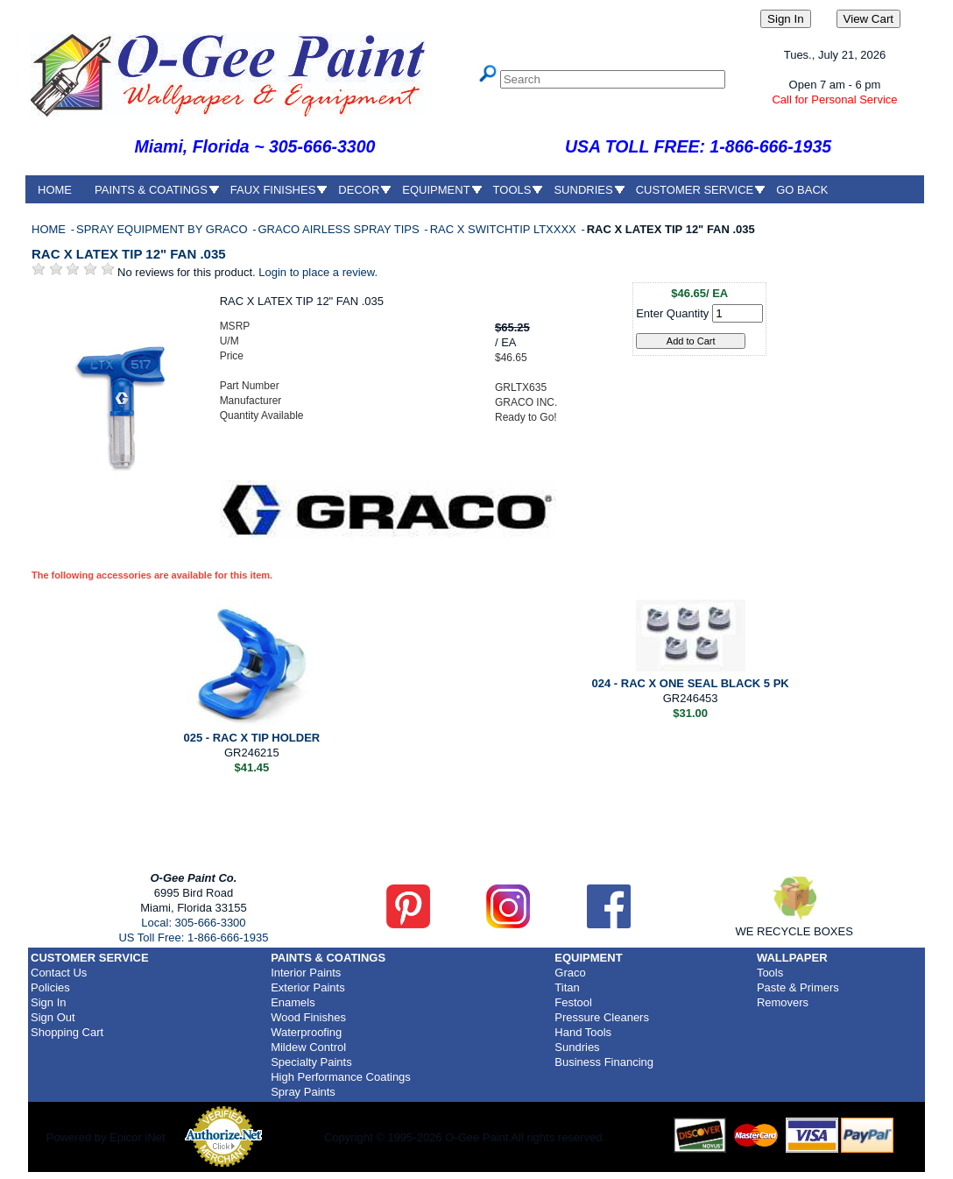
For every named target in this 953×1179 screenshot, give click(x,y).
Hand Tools (582, 1032)
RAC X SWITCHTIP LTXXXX (505, 229)
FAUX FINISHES (273, 189)
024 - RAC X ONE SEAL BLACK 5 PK (690, 683)
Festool (573, 1002)
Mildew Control (308, 1047)
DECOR (358, 189)
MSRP (235, 326)
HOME (55, 189)
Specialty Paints (311, 1062)
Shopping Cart (67, 1032)
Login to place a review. (318, 272)
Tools (770, 972)
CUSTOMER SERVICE (695, 189)
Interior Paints (306, 972)
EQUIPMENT (435, 189)
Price (232, 356)
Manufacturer (251, 400)
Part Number (249, 386)
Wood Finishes (308, 1017)
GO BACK (802, 189)
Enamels (293, 1002)
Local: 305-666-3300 (193, 922)
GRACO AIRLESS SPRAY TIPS (340, 229)
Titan (566, 987)
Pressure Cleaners (601, 1017)
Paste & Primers (798, 987)
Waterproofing (306, 1032)
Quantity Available (262, 415)
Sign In (48, 1002)
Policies (50, 987)
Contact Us (59, 972)
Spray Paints (303, 1091)
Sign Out (53, 1017)
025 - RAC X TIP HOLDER (251, 737)
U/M (229, 341)
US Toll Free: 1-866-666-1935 (193, 937)
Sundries (576, 1047)
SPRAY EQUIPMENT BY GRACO (163, 229)
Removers (782, 1002)
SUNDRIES (583, 189)
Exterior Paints (308, 987)
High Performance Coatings (341, 1076)
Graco (569, 972)
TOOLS (512, 189)
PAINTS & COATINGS (151, 189)
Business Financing (603, 1062)
